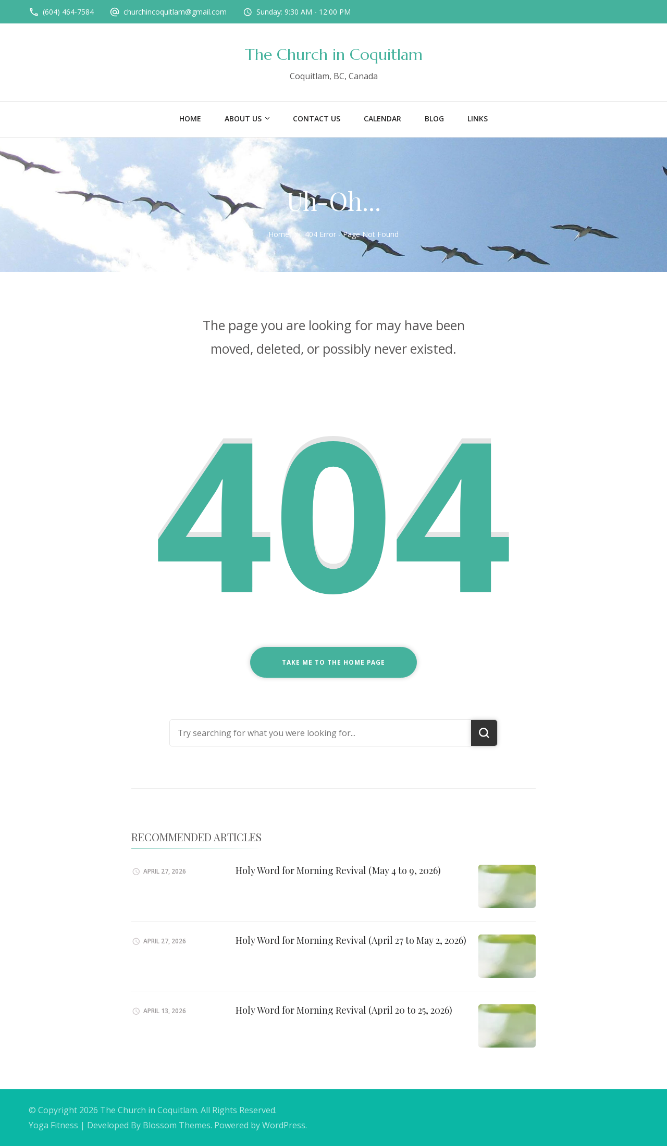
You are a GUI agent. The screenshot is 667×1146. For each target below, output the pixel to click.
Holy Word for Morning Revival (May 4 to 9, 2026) (338, 870)
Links (477, 118)
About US (243, 118)
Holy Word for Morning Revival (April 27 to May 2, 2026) (351, 940)
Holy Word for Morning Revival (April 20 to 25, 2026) (344, 1010)
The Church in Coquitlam (334, 54)
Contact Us (316, 118)
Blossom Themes (177, 1125)
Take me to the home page (333, 662)
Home (190, 118)
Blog (434, 118)
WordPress (283, 1125)
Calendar (382, 118)
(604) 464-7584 (68, 12)
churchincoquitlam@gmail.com (175, 12)
